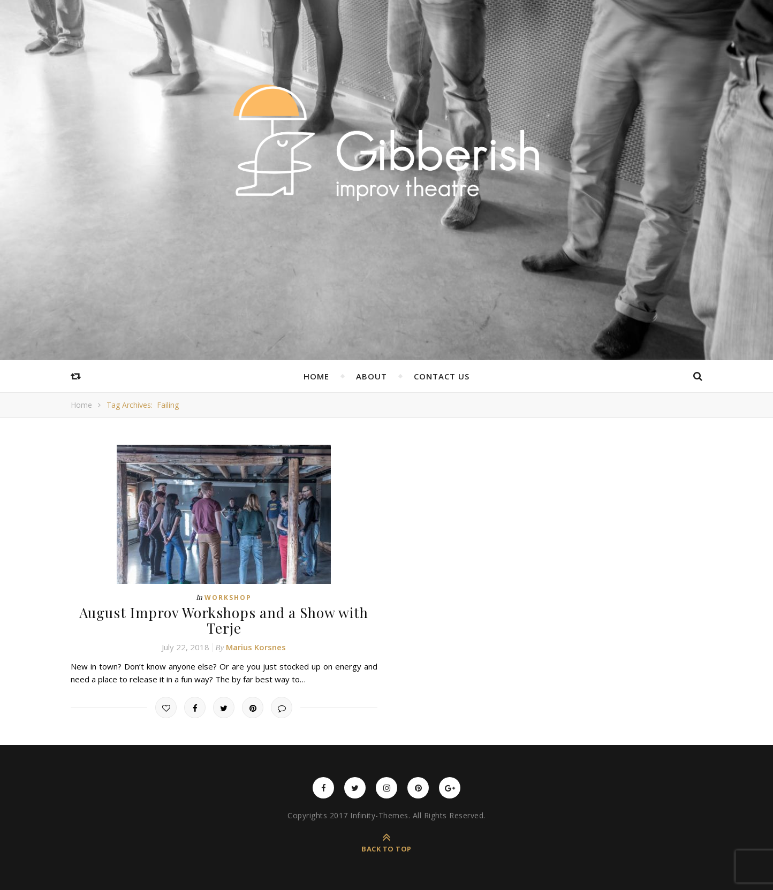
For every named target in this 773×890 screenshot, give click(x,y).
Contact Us (441, 376)
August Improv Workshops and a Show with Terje (223, 620)
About (371, 376)
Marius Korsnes (256, 647)
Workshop (228, 597)
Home (316, 376)
